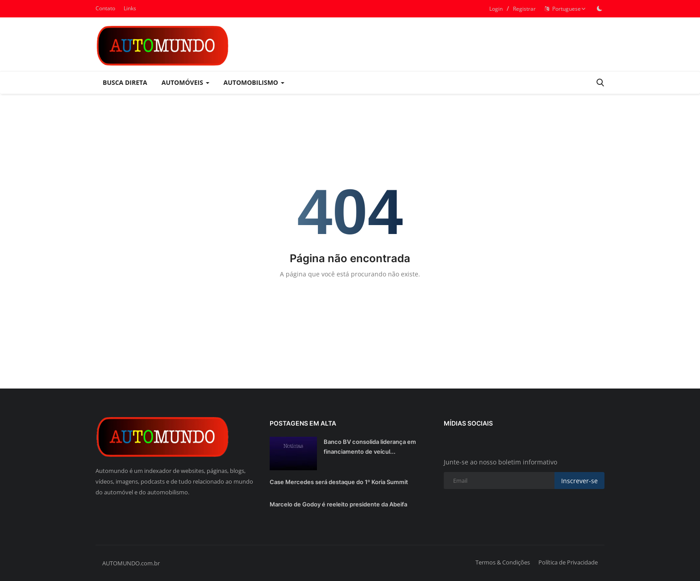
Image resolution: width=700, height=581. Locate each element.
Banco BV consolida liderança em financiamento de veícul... (370, 446)
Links (130, 8)
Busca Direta (125, 82)
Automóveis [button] (185, 82)
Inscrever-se (579, 481)
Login (496, 9)
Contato (105, 8)
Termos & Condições (502, 562)
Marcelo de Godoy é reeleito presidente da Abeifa (338, 504)
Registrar (524, 9)
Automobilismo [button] (254, 82)
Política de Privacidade (568, 562)
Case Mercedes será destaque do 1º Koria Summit (339, 481)
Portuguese (565, 9)
